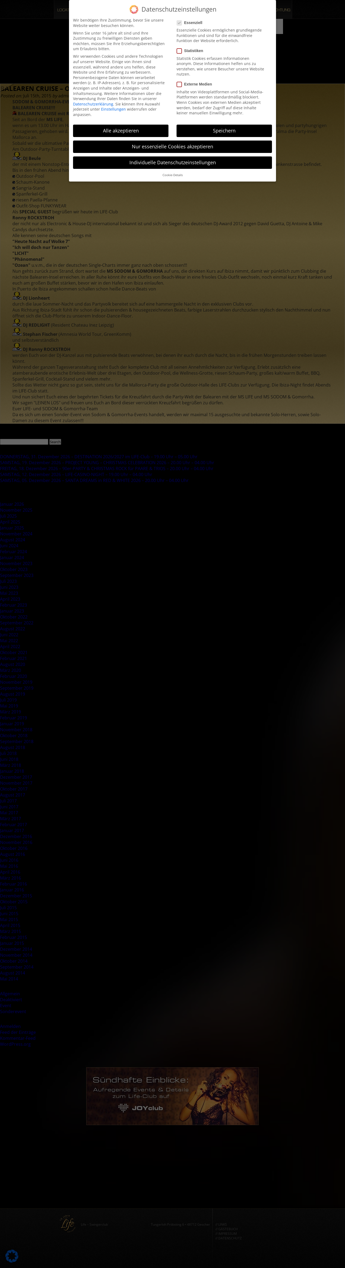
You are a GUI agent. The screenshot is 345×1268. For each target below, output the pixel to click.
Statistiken (192, 47)
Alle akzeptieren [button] (121, 127)
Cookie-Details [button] (173, 172)
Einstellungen (113, 106)
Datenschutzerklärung (93, 101)
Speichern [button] (224, 127)
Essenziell (191, 19)
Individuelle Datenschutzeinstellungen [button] (172, 159)
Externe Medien (196, 81)
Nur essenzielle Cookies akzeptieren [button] (172, 143)
